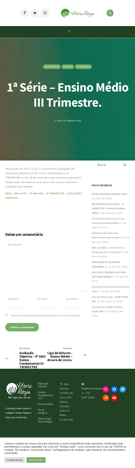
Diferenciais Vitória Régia (45, 420)
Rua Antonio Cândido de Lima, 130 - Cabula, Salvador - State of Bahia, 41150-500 (66, 401)
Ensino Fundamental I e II (45, 395)
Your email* (42, 298)
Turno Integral (42, 411)
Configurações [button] (15, 459)
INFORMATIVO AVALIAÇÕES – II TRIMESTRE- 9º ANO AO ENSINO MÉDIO (108, 208)
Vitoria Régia (83, 66)
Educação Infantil (43, 385)
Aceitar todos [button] (36, 459)
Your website (72, 298)
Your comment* (15, 244)
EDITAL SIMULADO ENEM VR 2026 (109, 194)
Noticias (67, 66)
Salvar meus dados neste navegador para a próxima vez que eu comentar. (45, 315)
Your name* (13, 298)
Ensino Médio (52, 66)
